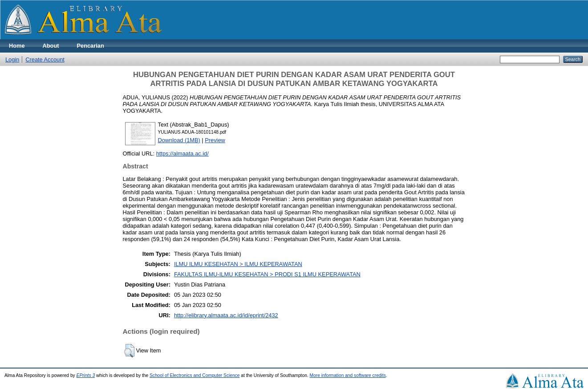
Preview (215, 140)
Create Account (45, 59)
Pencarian (90, 45)
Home (17, 45)
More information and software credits (348, 375)
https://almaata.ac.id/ (182, 153)
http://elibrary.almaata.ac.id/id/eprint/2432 (226, 315)
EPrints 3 (86, 375)
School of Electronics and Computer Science (195, 375)
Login (12, 59)
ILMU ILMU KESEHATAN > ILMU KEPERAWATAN (238, 264)
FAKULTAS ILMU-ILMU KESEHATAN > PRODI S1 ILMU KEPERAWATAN (267, 274)
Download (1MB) (179, 140)
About (51, 45)
